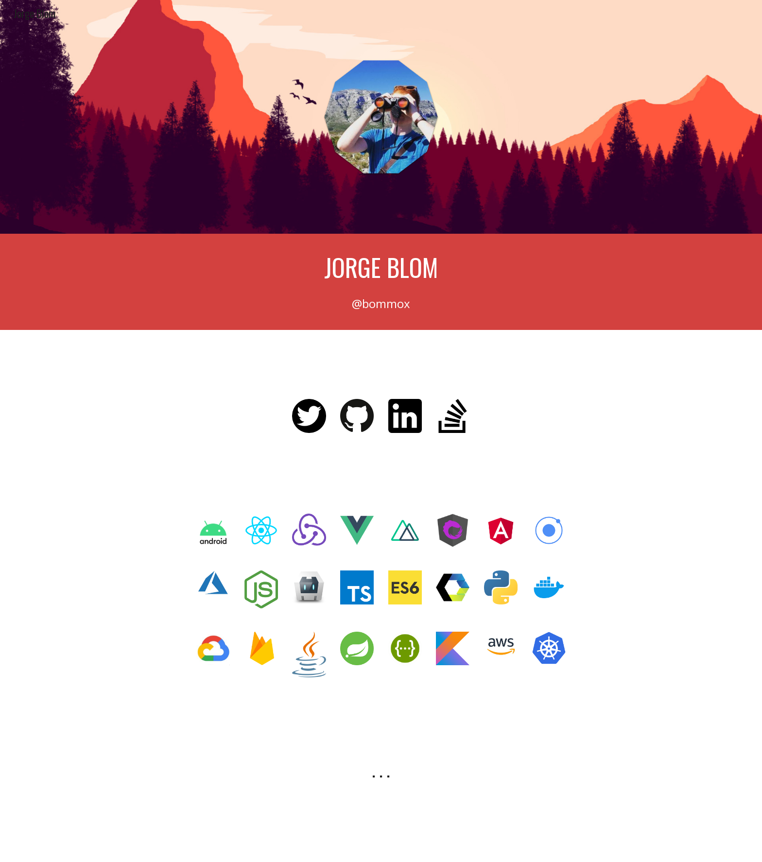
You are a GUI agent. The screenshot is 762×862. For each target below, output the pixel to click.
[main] (381, 267)
